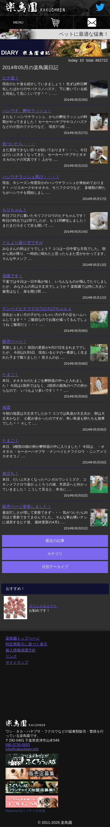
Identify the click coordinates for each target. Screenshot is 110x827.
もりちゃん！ (14, 209)
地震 (6, 407)
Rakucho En (14, 810)
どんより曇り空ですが (22, 242)
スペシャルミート (43, 606)
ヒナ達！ (10, 78)
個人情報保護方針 (21, 650)
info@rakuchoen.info (22, 749)
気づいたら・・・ (18, 144)
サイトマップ (17, 662)
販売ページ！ (14, 341)
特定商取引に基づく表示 (26, 644)
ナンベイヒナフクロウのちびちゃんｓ (37, 308)
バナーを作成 (35, 810)
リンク (11, 656)
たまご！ (10, 374)
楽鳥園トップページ (23, 638)
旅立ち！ (10, 473)
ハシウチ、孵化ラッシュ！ (26, 110)
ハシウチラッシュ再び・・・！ (31, 176)
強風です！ (12, 275)
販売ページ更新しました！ (26, 506)
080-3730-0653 (18, 745)
